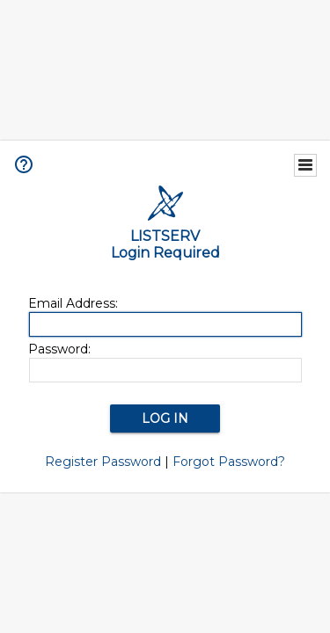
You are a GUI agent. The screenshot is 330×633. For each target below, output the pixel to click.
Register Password (103, 461)
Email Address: (73, 303)
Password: (59, 349)
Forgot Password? (228, 461)
